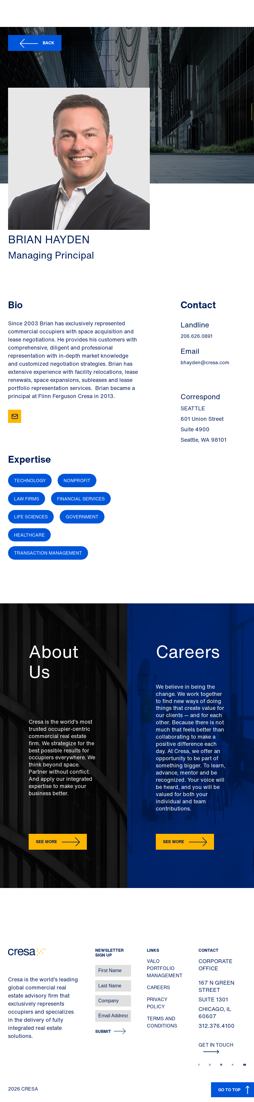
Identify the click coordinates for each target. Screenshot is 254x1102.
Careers (158, 987)
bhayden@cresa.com (205, 362)
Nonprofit (77, 480)
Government (82, 516)
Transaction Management (48, 553)
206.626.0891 (197, 336)
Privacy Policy (157, 1003)
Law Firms (26, 498)
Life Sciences (31, 516)
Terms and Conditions (162, 1022)
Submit (103, 1031)
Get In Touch (215, 1047)
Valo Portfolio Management (164, 968)
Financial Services (81, 498)
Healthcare (29, 535)
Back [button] (48, 43)
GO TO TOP (229, 1089)
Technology (30, 480)
